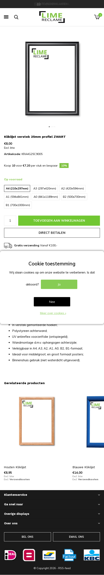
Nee (52, 302)
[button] (6, 17)
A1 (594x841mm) (17, 197)
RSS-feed (64, 568)
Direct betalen (52, 233)
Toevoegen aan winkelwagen (59, 220)
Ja (59, 284)
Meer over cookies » (53, 313)
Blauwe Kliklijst (83, 467)
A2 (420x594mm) (72, 188)
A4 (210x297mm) (17, 188)
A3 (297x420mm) (44, 188)
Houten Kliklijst (15, 467)
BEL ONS (27, 536)
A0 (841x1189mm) (46, 197)
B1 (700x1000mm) (18, 205)
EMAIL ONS (76, 536)
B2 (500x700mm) (74, 197)
